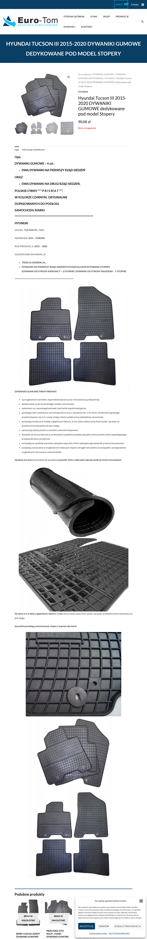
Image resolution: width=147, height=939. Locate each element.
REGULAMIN (82, 893)
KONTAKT (85, 26)
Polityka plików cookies (98, 933)
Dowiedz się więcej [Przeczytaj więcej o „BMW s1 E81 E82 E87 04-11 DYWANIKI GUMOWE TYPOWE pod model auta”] (88, 851)
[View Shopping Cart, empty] (121, 4)
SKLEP (103, 16)
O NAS (91, 16)
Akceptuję (86, 926)
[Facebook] (142, 4)
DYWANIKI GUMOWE (105, 74)
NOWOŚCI (69, 26)
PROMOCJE (118, 16)
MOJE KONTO (83, 889)
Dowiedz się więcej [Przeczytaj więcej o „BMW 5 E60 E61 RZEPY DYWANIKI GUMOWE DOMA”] (28, 851)
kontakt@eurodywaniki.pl (132, 889)
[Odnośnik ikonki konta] (135, 4)
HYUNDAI (111, 78)
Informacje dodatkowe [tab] (34, 150)
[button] (141, 900)
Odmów (104, 926)
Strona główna (85, 74)
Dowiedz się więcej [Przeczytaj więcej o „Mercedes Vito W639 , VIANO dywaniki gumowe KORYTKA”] (58, 851)
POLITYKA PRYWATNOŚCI (119, 933)
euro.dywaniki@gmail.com (132, 893)
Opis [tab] (17, 150)
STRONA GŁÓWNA (73, 16)
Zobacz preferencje (127, 926)
